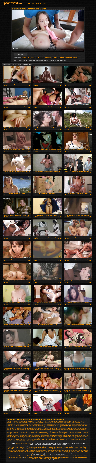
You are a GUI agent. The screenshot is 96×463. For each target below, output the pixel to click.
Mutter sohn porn (76, 446)
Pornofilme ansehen (39, 451)
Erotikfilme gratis (30, 450)
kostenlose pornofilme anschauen (68, 57)
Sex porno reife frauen (55, 451)
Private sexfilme (52, 458)
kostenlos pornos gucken (46, 429)
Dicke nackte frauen (75, 451)
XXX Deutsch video (44, 455)
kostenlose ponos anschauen (35, 432)
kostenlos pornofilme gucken (69, 428)
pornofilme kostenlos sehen (52, 439)
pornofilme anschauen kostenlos (54, 436)
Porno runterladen (12, 451)
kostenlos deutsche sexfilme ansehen (53, 428)
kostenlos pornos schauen (58, 429)
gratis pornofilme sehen (62, 425)
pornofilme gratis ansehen (13, 438)
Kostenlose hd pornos (46, 448)
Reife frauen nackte (13, 447)
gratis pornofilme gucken (37, 425)
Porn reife (21, 457)
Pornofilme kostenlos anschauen (10, 2)
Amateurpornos (21, 450)
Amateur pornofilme (42, 458)
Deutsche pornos (21, 451)
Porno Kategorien (41, 3)
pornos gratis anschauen (18, 440)
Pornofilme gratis (65, 451)
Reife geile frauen (49, 453)
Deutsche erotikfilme (42, 447)
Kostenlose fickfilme (23, 447)
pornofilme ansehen (67, 436)
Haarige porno (84, 446)
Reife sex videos (30, 451)
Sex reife (47, 451)
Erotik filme (18, 455)
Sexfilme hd (17, 453)
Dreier (32, 57)
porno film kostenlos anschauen (38, 436)
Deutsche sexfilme (20, 448)
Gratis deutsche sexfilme (40, 450)
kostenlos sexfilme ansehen (19, 431)
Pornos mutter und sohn (34, 446)
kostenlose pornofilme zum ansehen (35, 433)
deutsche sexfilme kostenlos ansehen (75, 424)
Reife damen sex (23, 446)
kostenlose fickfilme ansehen (20, 432)
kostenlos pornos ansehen (32, 429)
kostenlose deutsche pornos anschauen (49, 431)
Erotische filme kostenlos (76, 457)
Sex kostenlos (60, 446)
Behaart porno (84, 451)
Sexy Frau (48, 57)
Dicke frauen (83, 447)
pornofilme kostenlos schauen (38, 439)
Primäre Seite (30, 3)
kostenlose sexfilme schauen (64, 435)
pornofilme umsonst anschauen (67, 439)
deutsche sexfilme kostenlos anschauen (56, 424)
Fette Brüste (40, 57)
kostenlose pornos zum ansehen (32, 435)
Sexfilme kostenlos (12, 450)
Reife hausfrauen (47, 457)
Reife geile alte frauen (45, 446)
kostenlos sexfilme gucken (33, 431)
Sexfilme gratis (59, 458)
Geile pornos (33, 453)
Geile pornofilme (33, 447)
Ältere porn (54, 446)
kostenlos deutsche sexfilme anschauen (33, 428)
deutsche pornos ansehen (79, 421)
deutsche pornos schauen (39, 424)
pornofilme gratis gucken (26, 438)
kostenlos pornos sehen (71, 429)
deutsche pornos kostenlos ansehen (67, 422)
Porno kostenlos (40, 453)
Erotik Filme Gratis (68, 447)
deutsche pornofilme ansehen (30, 421)
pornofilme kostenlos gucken (79, 438)
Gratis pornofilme (30, 448)
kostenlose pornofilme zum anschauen (16, 433)
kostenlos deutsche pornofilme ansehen (57, 426)
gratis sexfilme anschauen (41, 426)
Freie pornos (37, 448)
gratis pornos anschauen (75, 425)
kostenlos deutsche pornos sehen (15, 428)
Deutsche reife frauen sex (69, 448)
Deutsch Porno (11, 448)
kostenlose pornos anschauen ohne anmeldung (55, 433)
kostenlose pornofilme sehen (81, 432)
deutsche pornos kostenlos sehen (25, 424)
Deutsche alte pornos (75, 455)
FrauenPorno (76, 447)
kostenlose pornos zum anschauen (15, 435)
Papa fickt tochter (25, 453)
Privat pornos (84, 455)
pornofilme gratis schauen (39, 438)
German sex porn (35, 455)
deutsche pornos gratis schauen (31, 422)
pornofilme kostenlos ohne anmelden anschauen (18, 439)
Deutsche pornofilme (64, 457)
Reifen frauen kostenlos (64, 450)
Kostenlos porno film (83, 450)
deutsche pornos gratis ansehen (15, 422)
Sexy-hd (55, 57)
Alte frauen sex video (57, 448)
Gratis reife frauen (67, 453)
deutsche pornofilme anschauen (15, 421)
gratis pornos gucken (17, 426)
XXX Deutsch (12, 455)
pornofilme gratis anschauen (80, 436)
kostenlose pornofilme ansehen (66, 432)
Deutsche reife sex (13, 457)
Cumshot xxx (25, 57)
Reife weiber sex (58, 453)
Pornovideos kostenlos (52, 450)
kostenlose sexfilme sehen (78, 435)
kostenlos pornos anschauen (19, 429)
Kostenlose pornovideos (82, 448)
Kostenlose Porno (26, 455)
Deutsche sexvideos (77, 453)
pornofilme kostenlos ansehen (65, 438)
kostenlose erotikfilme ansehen (67, 431)
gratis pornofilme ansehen (24, 425)
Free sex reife (73, 450)
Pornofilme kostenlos (55, 455)
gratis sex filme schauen (28, 426)
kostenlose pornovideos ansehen (49, 435)
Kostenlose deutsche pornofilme (55, 447)
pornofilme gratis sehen (51, 438)
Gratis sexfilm (68, 446)
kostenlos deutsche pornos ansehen (76, 426)
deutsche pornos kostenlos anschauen (48, 422)
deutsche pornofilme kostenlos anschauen (48, 421)
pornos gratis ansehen (29, 440)
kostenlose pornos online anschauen (76, 433)
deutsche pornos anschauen (65, 421)
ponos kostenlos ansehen (24, 436)
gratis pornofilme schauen (50, 425)
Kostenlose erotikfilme (13, 446)
